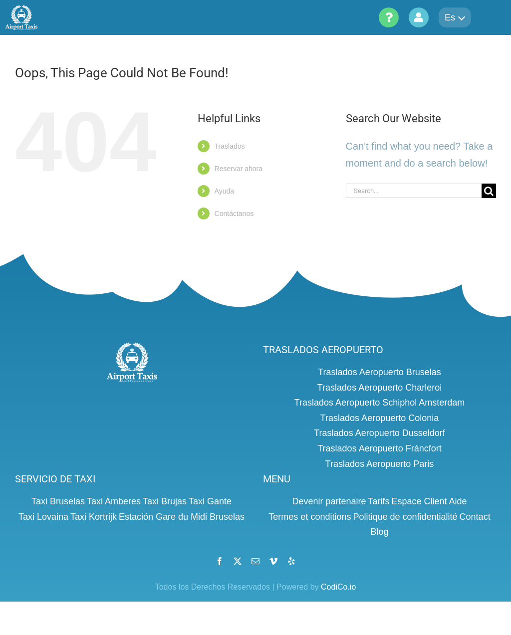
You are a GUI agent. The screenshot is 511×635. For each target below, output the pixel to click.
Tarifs (378, 501)
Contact (475, 517)
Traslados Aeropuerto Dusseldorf (379, 433)
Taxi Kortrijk (93, 517)
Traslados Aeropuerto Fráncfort (379, 448)
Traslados (230, 146)
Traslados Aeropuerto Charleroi (379, 388)
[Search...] (414, 191)
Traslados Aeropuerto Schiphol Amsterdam (379, 403)
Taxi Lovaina (43, 517)
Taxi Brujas (165, 501)
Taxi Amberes (114, 501)
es (455, 17)
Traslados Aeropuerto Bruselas (379, 372)
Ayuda (224, 191)
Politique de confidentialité (405, 517)
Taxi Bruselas (58, 501)
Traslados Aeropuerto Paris (379, 464)
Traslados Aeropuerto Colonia (379, 418)
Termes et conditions (309, 517)
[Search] (489, 191)
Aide (458, 501)
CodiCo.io (338, 587)
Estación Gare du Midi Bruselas (182, 517)
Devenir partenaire (329, 501)
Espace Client (419, 501)
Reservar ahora (239, 169)
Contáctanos (234, 213)
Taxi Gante (210, 501)
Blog (379, 532)
